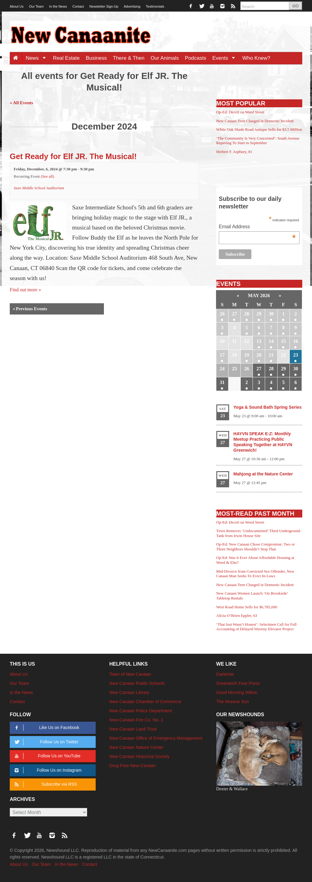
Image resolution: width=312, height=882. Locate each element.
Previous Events (30, 308)
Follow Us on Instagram (47, 770)
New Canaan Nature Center (136, 747)
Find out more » (25, 289)
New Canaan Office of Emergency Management (155, 738)
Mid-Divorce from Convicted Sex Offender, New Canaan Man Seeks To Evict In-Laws (255, 573)
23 (295, 354)
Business (96, 58)
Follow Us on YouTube (46, 756)
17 (222, 354)
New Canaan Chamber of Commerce (145, 701)
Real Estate (66, 58)
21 (271, 354)
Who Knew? (256, 58)
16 (295, 341)
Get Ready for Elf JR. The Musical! (73, 156)
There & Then (129, 58)
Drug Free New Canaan (132, 765)
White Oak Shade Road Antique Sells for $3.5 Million (259, 129)
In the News (58, 6)
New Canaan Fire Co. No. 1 (136, 719)
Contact (78, 6)
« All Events (21, 102)
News (38, 58)
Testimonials (155, 6)
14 (271, 341)
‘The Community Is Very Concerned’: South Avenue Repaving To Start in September (258, 140)
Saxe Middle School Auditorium (39, 188)
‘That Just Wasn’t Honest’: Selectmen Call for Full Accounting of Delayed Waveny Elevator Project (256, 626)
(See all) (47, 176)
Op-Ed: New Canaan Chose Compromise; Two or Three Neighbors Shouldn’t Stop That (255, 546)
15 (283, 341)
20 (259, 354)
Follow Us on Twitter (45, 742)
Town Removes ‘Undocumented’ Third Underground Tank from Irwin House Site (258, 533)
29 (259, 313)
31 (222, 382)
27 (234, 313)
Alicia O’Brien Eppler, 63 (236, 615)
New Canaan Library (129, 692)
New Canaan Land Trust (133, 729)
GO (295, 6)
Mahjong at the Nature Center (263, 473)
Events (225, 58)
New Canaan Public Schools (137, 683)
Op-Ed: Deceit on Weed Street (240, 112)
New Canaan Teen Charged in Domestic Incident (255, 121)
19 (246, 354)
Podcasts (195, 58)
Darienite (225, 674)
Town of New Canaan (130, 674)
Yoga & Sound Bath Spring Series (267, 407)
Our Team (36, 6)
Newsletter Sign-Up (103, 6)
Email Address (257, 227)
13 (259, 341)
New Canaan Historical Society (139, 756)
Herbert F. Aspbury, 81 (234, 151)
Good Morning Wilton (236, 692)
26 (222, 313)
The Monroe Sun (232, 701)
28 (246, 313)
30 (271, 313)
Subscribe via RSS (44, 784)
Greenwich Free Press (238, 683)
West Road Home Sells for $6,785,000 (246, 607)
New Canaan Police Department (140, 710)
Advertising (132, 6)
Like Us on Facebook (45, 727)
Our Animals (165, 58)
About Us (16, 6)
